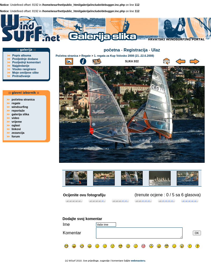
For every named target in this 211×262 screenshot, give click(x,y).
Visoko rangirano (24, 69)
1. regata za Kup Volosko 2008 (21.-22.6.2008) (124, 55)
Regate (86, 55)
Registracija (136, 50)
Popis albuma (21, 55)
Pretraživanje (21, 76)
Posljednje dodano (25, 58)
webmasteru (138, 260)
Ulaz (155, 50)
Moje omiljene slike (25, 72)
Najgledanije (20, 65)
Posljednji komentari (26, 62)
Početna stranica (67, 55)
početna (112, 50)
